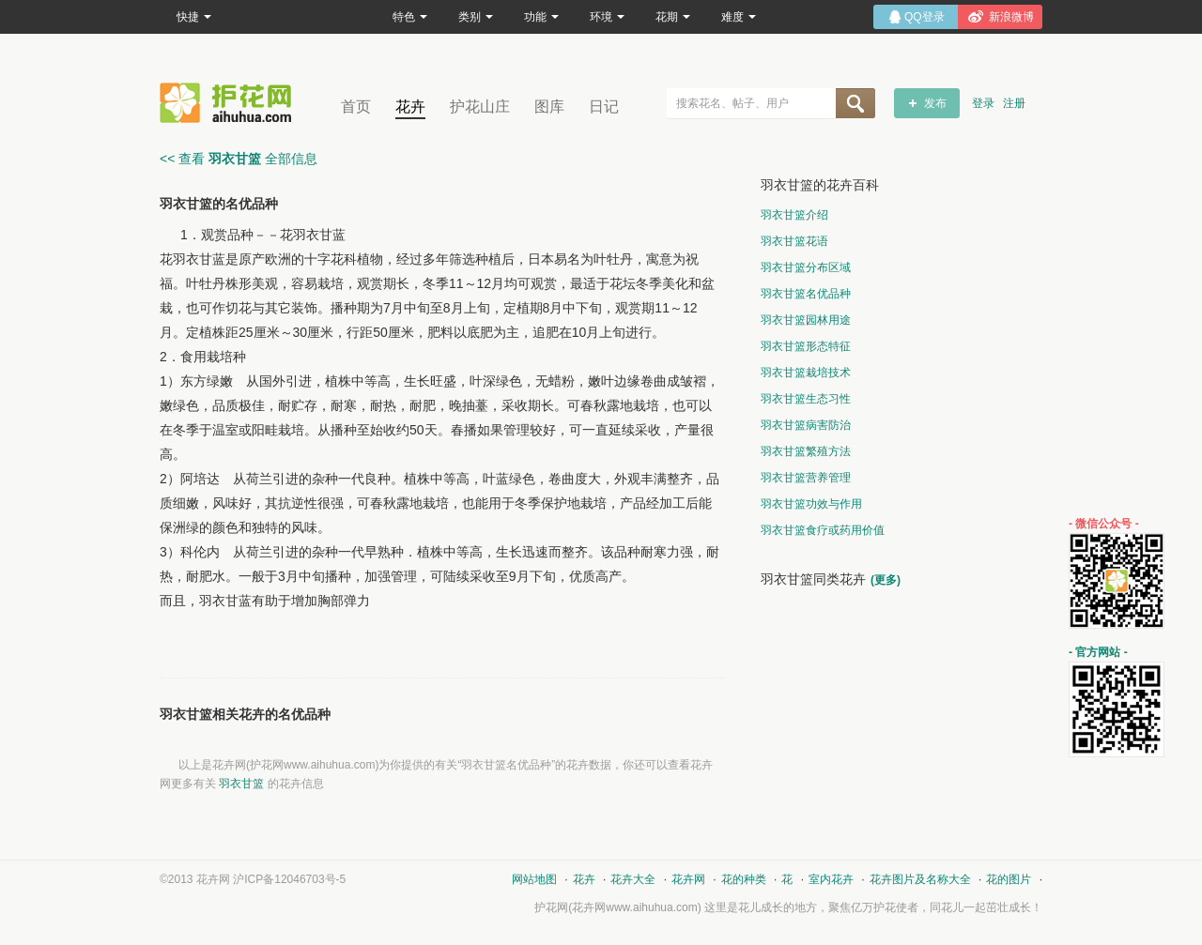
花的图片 (1008, 879)
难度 (738, 16)
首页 (356, 106)
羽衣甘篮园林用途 (806, 320)
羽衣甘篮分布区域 (806, 267)
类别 (475, 16)
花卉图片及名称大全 (920, 879)
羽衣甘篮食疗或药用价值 (823, 530)
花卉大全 (632, 879)
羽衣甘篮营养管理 (806, 477)
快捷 (194, 16)
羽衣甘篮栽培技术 (806, 372)
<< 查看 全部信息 (238, 158)
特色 (410, 16)
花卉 (410, 106)
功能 (541, 16)
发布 (935, 103)
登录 (983, 103)
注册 (1014, 103)
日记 (604, 106)
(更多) (886, 580)
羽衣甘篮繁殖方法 (806, 451)
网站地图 (534, 879)
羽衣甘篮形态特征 (806, 346)
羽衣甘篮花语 (794, 241)
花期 (672, 16)
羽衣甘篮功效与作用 (811, 504)
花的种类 (743, 879)
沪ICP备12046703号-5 (289, 879)
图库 (549, 106)
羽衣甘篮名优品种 (806, 293)
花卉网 (230, 103)
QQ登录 (924, 16)
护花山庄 (480, 106)
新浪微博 (1011, 16)
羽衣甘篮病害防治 (806, 425)
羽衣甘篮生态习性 (806, 398)
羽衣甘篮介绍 (794, 214)
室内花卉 (831, 879)
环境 (607, 16)
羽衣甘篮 (241, 783)
